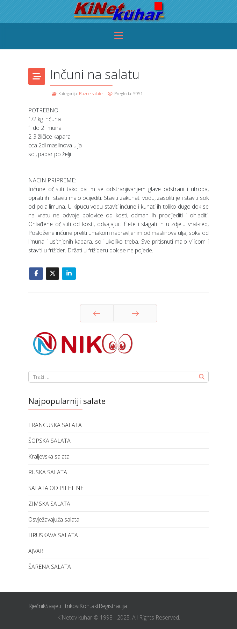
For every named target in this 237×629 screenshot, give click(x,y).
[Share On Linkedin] (69, 273)
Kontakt (89, 606)
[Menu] (118, 36)
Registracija (113, 606)
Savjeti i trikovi (62, 606)
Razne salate (91, 94)
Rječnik (36, 606)
